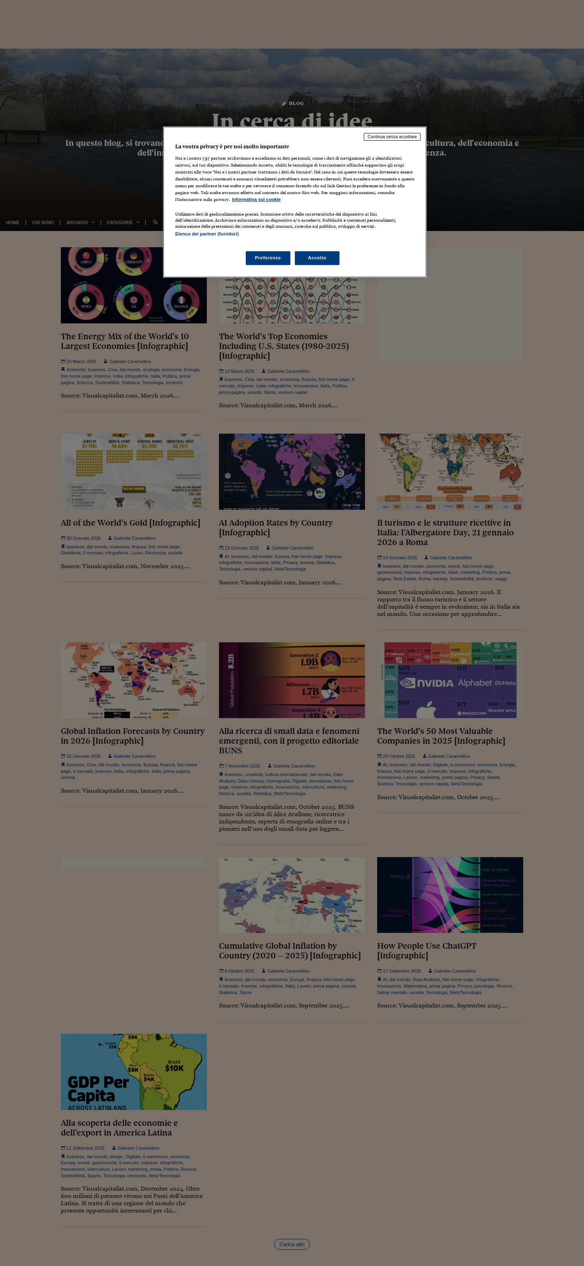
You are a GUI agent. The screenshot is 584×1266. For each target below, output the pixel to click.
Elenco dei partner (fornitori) (207, 233)
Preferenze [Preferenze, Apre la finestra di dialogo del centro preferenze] (268, 257)
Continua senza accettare (392, 136)
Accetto (317, 257)
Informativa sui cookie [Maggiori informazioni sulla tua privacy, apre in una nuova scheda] (256, 199)
